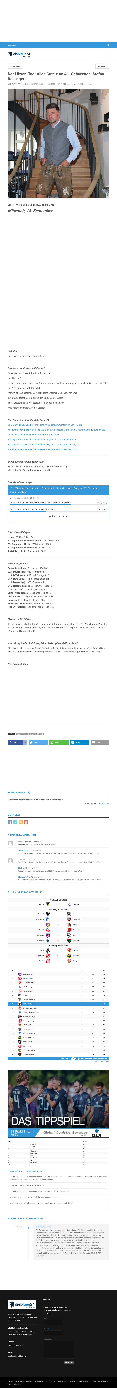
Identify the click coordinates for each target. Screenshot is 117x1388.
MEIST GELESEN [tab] (16, 1171)
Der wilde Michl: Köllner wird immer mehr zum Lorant (34, 434)
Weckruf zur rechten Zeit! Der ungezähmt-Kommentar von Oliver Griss (42, 449)
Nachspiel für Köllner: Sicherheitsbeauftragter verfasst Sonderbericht (42, 439)
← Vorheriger (15, 66)
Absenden (69, 1362)
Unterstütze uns (15, 1384)
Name (45, 1318)
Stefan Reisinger (35, 734)
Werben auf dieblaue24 (79, 1381)
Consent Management (99, 1381)
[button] (17, 742)
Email (46, 1329)
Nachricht (47, 1339)
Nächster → (102, 66)
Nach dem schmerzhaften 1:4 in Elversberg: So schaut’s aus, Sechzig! (42, 444)
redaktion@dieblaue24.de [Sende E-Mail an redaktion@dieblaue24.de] (18, 1356)
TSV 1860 (20, 734)
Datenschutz (62, 1381)
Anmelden (12, 45)
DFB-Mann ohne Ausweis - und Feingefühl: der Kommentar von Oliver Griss (45, 425)
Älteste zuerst (103, 804)
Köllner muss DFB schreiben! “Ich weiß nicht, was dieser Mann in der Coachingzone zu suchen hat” (57, 430)
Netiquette (39, 1381)
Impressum (50, 1381)
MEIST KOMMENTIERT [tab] (35, 1171)
